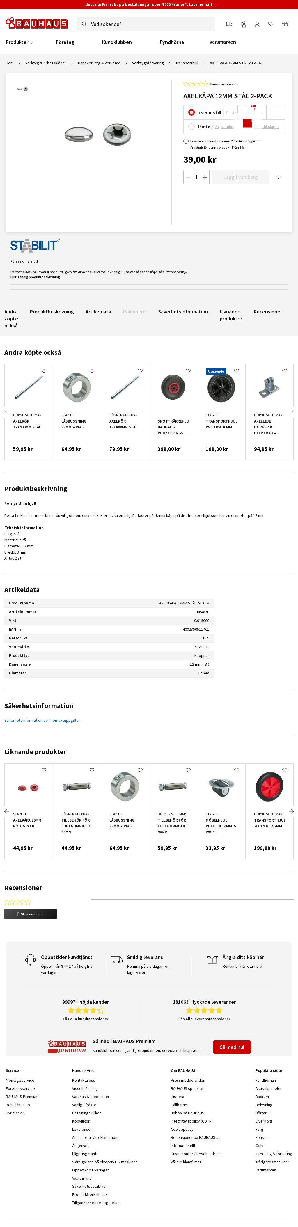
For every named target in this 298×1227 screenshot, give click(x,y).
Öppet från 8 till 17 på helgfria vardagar (67, 949)
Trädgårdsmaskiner (272, 1142)
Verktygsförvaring (148, 62)
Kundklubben (117, 42)
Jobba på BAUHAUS (187, 1093)
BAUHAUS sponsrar (187, 1068)
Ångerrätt (80, 1125)
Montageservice (20, 1060)
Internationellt (183, 1125)
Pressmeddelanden (188, 1060)
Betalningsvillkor (86, 1093)
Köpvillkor (81, 1101)
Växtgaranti (82, 1158)
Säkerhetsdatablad (89, 1166)
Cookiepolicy (182, 1109)
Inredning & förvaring (274, 1133)
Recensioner (268, 311)
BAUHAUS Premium (22, 1076)
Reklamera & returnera (242, 946)
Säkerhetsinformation (183, 311)
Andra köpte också (11, 318)
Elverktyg (264, 1101)
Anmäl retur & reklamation (94, 1117)
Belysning (264, 1085)
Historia (177, 1076)
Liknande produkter (231, 315)
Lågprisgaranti (84, 1133)
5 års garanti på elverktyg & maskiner (104, 1142)
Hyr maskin (15, 1093)
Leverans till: (209, 112)
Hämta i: (205, 127)
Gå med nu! (231, 1027)
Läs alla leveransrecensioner (204, 999)
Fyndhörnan (266, 1060)
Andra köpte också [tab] (32, 352)
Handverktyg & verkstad (99, 62)
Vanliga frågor (84, 1085)
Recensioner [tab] (23, 887)
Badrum (262, 1076)
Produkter (17, 42)
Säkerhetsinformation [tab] (38, 705)
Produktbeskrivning (52, 311)
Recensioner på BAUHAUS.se (196, 1117)
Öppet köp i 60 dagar (90, 1150)
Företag (65, 42)
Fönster (262, 1117)
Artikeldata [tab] (22, 589)
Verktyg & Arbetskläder (45, 62)
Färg (259, 1109)
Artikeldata (98, 311)
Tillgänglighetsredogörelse (96, 1182)
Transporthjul (186, 62)
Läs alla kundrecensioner (85, 999)
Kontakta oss (83, 1060)
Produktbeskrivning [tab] (35, 488)
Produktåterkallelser (90, 1174)
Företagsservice (20, 1068)
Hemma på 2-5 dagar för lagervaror (148, 949)
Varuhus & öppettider (90, 1076)
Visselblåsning (84, 1068)
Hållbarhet (180, 1085)
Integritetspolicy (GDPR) (192, 1101)
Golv (259, 1125)
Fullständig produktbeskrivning (35, 277)
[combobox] (146, 24)
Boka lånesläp (18, 1085)
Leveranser (82, 1109)
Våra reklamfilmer (186, 1142)
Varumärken (223, 41)
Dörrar (261, 1093)
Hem (10, 62)
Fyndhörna (172, 42)
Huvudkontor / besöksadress (196, 1133)
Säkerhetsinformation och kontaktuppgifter (42, 720)
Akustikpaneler (269, 1068)
